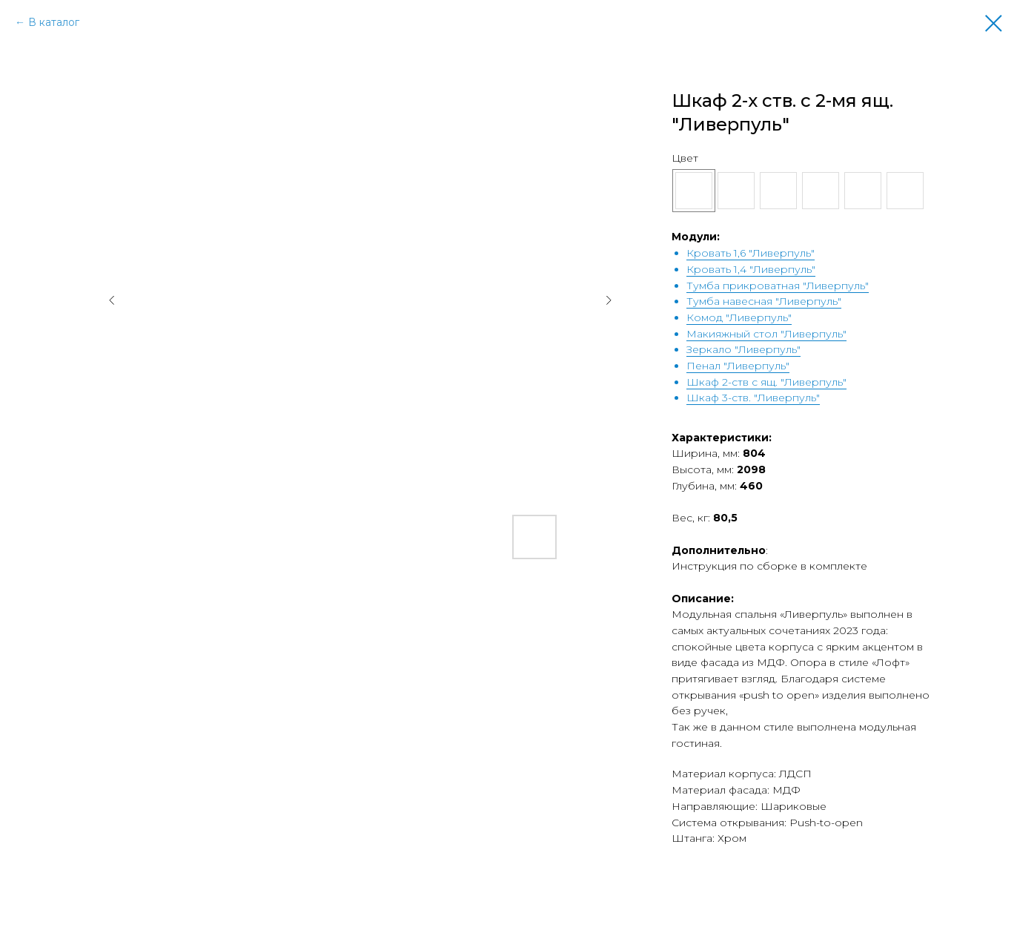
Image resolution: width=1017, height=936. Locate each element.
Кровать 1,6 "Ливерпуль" (750, 253)
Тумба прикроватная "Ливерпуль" (777, 285)
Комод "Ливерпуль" (739, 317)
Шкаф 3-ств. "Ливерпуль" (753, 397)
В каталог (53, 22)
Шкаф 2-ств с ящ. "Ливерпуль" (766, 382)
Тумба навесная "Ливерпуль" (763, 301)
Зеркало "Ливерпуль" (743, 349)
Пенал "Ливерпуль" (737, 365)
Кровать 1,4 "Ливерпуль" (750, 269)
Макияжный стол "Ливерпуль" (766, 333)
